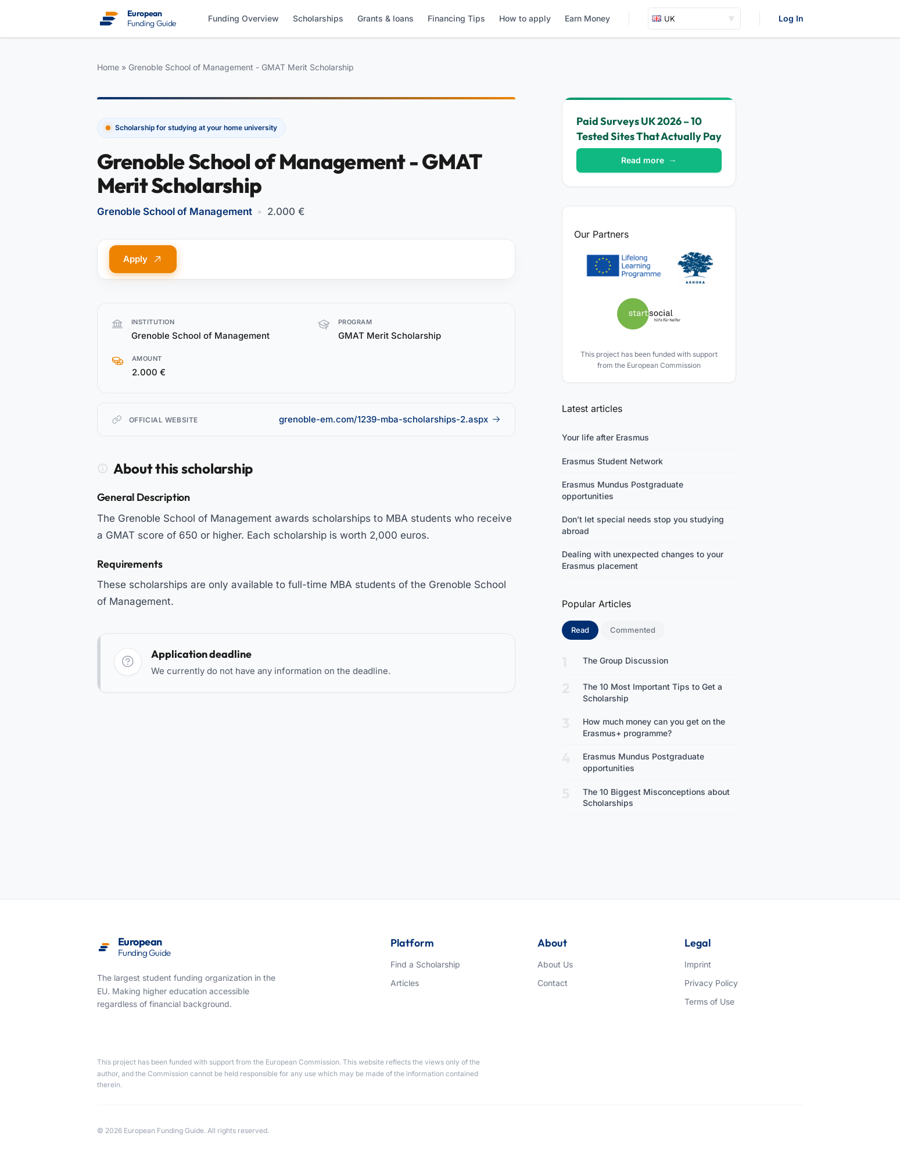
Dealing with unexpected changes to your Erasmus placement (642, 560)
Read (584, 629)
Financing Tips (456, 18)
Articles (404, 983)
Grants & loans (385, 18)
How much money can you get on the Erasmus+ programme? (654, 727)
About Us (555, 964)
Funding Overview (243, 18)
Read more (649, 160)
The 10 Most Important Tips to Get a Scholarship (652, 692)
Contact (552, 983)
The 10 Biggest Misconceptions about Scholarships (656, 797)
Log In (791, 18)
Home (108, 67)
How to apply (525, 18)
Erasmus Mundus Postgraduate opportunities (622, 490)
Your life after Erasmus (605, 437)
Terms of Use (709, 1001)
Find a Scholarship (425, 964)
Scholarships (318, 18)
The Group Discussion (625, 660)
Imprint (697, 964)
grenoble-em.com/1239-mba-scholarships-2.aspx (390, 419)
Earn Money (587, 18)
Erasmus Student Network (612, 461)
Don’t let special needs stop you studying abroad (643, 525)
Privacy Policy (711, 983)
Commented (632, 630)
